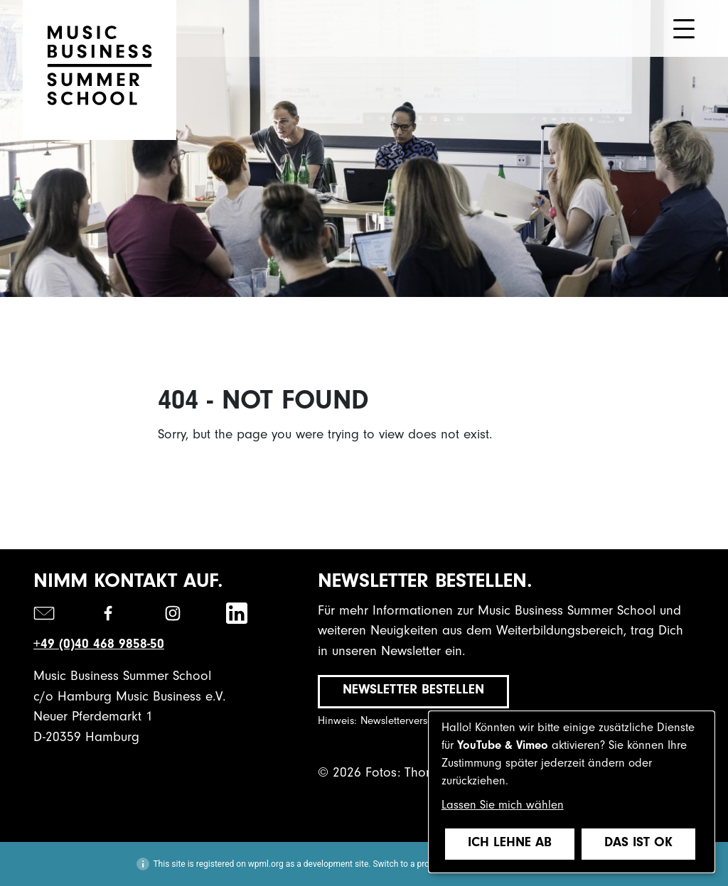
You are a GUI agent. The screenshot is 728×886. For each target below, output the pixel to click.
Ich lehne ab (510, 843)
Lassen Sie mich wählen (502, 807)
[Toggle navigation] (684, 28)
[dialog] (571, 792)
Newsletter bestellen (413, 691)
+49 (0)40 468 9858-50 (98, 645)
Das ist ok (638, 843)
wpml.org (266, 864)
